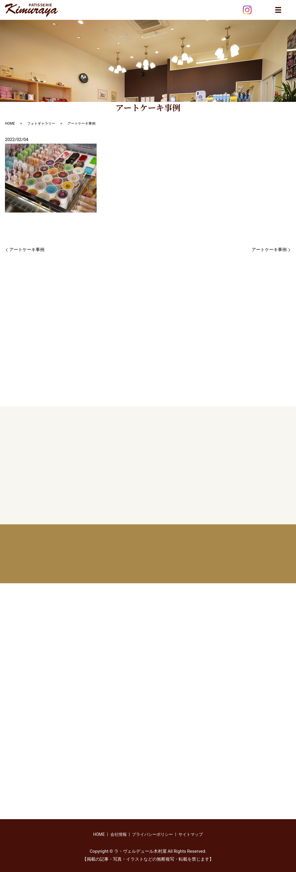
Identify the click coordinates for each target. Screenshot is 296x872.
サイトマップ (190, 834)
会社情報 (118, 834)
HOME (10, 123)
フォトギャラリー (41, 123)
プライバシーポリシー (152, 834)
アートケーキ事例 (26, 249)
